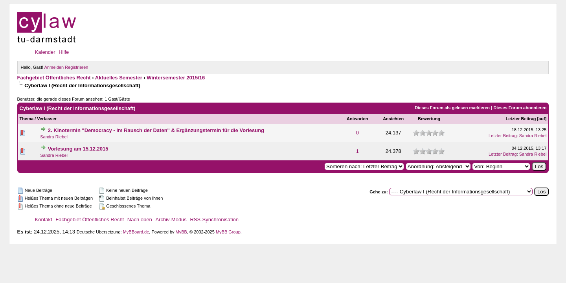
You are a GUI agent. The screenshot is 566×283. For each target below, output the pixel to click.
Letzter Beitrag (520, 118)
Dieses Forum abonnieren (519, 107)
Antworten (357, 118)
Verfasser (47, 118)
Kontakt (43, 219)
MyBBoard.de (136, 232)
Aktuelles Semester (118, 78)
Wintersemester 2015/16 (176, 78)
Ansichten (393, 118)
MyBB (181, 232)
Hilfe (64, 52)
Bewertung (429, 118)
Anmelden (54, 67)
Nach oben (139, 219)
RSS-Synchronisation (214, 219)
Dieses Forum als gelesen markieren (452, 107)
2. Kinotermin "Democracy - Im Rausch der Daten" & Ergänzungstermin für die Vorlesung (156, 130)
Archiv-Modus (170, 219)
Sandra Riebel (54, 136)
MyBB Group (228, 232)
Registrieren (76, 67)
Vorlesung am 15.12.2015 (78, 149)
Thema (26, 118)
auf (541, 118)
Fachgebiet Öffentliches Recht (54, 78)
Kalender (45, 52)
